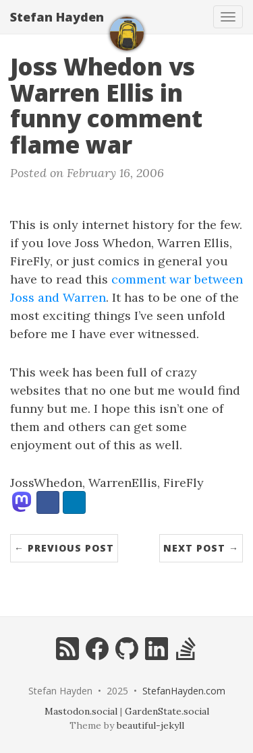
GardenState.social (167, 711)
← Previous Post (64, 548)
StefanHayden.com (183, 690)
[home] (127, 34)
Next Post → (201, 548)
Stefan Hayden (57, 17)
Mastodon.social (81, 711)
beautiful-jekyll (150, 725)
